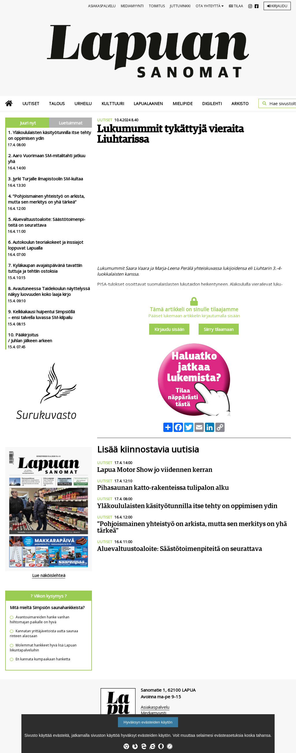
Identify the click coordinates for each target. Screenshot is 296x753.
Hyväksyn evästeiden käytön (148, 722)
